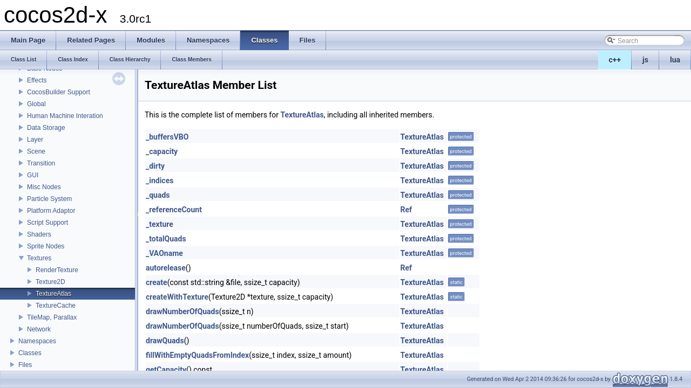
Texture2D (50, 282)
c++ (615, 60)
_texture (159, 224)
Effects (36, 80)
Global (36, 104)
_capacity (162, 151)
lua (675, 60)
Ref (406, 209)
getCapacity (166, 369)
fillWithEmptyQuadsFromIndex (197, 355)
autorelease (166, 268)
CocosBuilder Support (58, 92)
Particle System (49, 199)
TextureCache (56, 305)
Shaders (39, 234)
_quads (158, 195)
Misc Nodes (44, 187)
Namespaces (37, 341)
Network (39, 329)
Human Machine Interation (65, 116)
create (156, 282)
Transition (41, 163)
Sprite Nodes (45, 246)
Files (25, 365)
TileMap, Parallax (52, 317)
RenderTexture (57, 270)
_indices (159, 180)
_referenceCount (174, 209)
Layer (35, 139)
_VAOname (164, 253)
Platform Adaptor (51, 210)
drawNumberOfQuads (182, 311)
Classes (30, 353)
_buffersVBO (167, 137)
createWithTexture (177, 297)
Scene (36, 151)
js (645, 60)
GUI (32, 175)
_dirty (155, 166)
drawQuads (165, 340)
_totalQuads (166, 238)
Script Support (47, 222)
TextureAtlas (53, 293)
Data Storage (46, 127)
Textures (39, 258)
